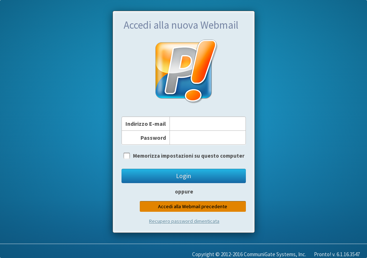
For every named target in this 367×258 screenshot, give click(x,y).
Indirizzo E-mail (145, 123)
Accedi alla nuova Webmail (181, 25)
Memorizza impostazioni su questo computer (188, 155)
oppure (184, 191)
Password (153, 137)
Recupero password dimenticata (184, 221)
